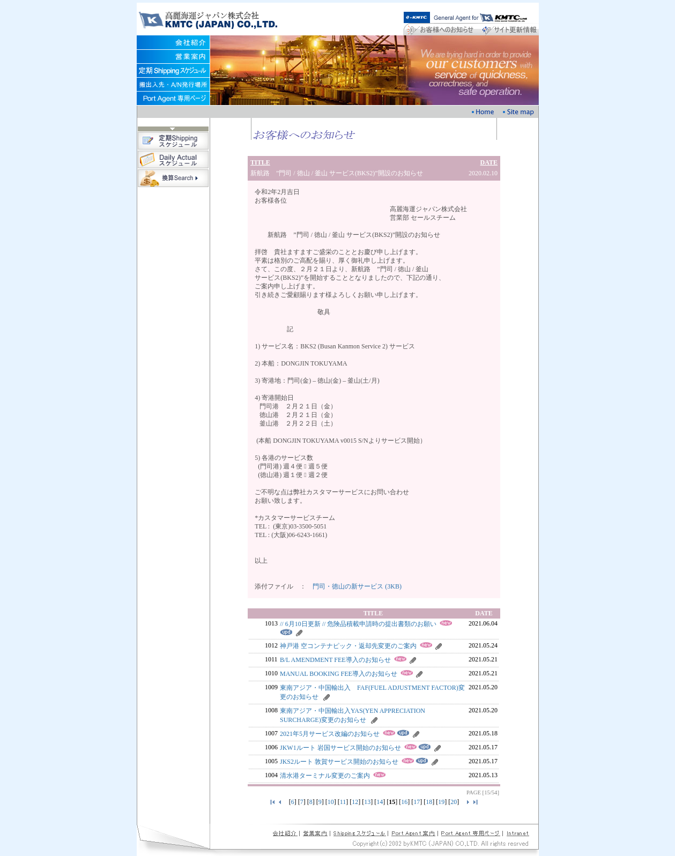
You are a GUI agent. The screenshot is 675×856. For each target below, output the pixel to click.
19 (441, 802)
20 (453, 802)
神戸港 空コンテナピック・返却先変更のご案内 (348, 646)
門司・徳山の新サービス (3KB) (357, 586)
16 (404, 802)
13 (367, 802)
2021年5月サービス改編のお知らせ (330, 734)
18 (429, 802)
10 (331, 802)
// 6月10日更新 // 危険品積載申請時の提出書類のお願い (358, 624)
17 (416, 802)
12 (355, 802)
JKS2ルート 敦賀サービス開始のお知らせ (339, 761)
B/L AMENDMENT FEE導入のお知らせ (335, 660)
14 (379, 802)
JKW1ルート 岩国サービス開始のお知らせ (340, 747)
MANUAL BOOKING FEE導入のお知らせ (338, 674)
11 (343, 802)
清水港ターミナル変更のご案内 (325, 775)
